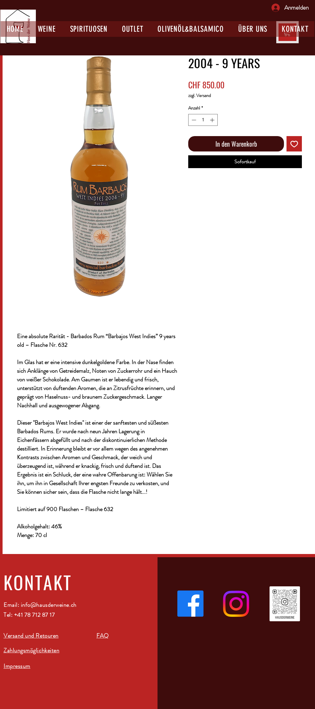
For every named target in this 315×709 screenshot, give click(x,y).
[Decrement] (193, 120)
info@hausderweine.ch (49, 605)
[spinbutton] (203, 120)
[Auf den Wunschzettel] (294, 143)
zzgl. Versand (199, 96)
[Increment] (213, 120)
